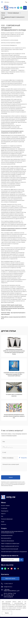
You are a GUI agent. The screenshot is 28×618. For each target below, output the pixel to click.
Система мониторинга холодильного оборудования (14, 551)
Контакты (3, 524)
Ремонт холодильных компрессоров (10, 543)
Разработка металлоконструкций (9, 549)
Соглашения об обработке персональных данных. (12, 485)
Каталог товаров (5, 505)
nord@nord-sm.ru (8, 586)
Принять (7, 613)
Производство (4, 511)
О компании (4, 508)
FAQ (2, 516)
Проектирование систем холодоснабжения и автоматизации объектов (12, 532)
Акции (2, 521)
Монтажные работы (6, 538)
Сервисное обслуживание (7, 540)
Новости (3, 513)
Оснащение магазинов (6, 535)
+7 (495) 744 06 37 (26, 2)
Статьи (3, 15)
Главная (3, 13)
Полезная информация (13, 13)
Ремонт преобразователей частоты (10, 546)
